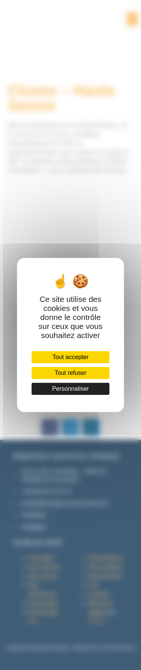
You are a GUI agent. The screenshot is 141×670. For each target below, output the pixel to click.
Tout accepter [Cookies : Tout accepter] (70, 357)
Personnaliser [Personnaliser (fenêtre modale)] (70, 388)
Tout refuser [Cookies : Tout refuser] (70, 373)
